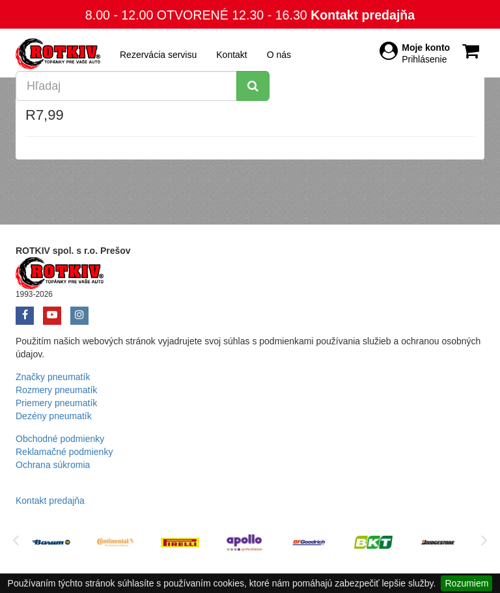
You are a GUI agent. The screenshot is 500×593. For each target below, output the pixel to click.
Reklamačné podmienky (64, 452)
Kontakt (231, 54)
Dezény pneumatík (54, 416)
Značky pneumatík (53, 377)
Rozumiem (466, 583)
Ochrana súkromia (53, 465)
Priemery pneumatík (56, 403)
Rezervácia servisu (158, 54)
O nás (279, 54)
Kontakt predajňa (363, 15)
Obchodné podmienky (60, 439)
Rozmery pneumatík (56, 390)
